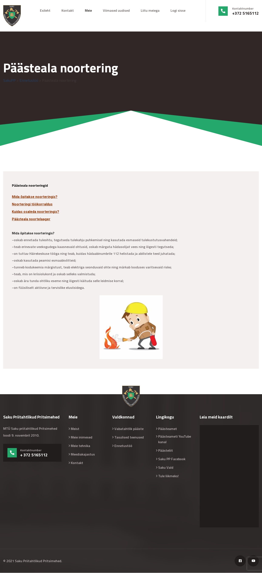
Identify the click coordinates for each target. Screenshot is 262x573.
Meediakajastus (83, 454)
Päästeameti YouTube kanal (174, 439)
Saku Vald (165, 467)
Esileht (45, 10)
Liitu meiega (150, 10)
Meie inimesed (81, 437)
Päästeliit (165, 450)
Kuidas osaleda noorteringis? (35, 212)
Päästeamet (167, 428)
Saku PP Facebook (171, 459)
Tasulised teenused (129, 437)
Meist (75, 428)
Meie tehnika (80, 445)
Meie (88, 10)
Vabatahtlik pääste (129, 428)
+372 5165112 (245, 13)
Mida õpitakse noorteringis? (34, 197)
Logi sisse (178, 10)
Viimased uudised (116, 10)
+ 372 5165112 (34, 455)
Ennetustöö (123, 445)
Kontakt (67, 10)
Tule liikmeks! (168, 476)
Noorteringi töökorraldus (32, 204)
